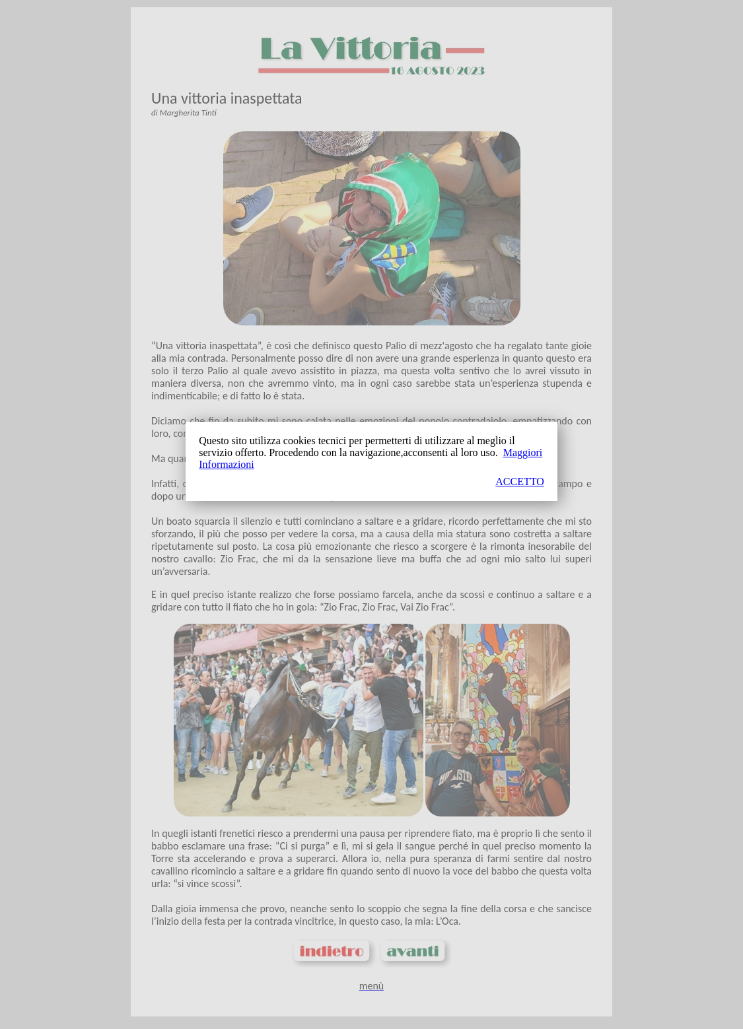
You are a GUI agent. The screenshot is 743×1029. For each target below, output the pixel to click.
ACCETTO (519, 481)
